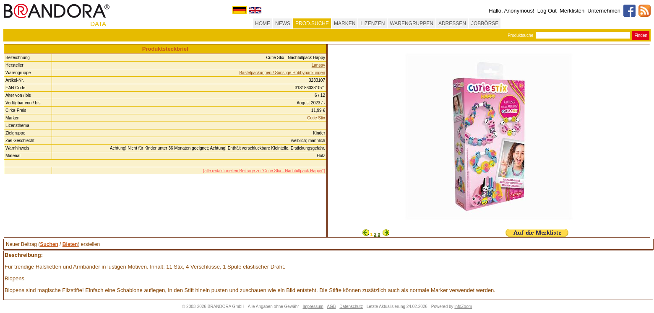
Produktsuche (520, 35)
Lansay (318, 65)
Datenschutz (351, 306)
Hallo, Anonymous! (511, 11)
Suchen (49, 244)
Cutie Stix (316, 118)
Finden (640, 35)
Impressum (312, 306)
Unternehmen (603, 11)
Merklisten (572, 11)
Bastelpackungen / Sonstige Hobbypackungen (282, 72)
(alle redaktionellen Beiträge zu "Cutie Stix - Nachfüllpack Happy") (264, 170)
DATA (98, 23)
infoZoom (463, 306)
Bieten (70, 244)
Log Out (547, 11)
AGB (331, 306)
